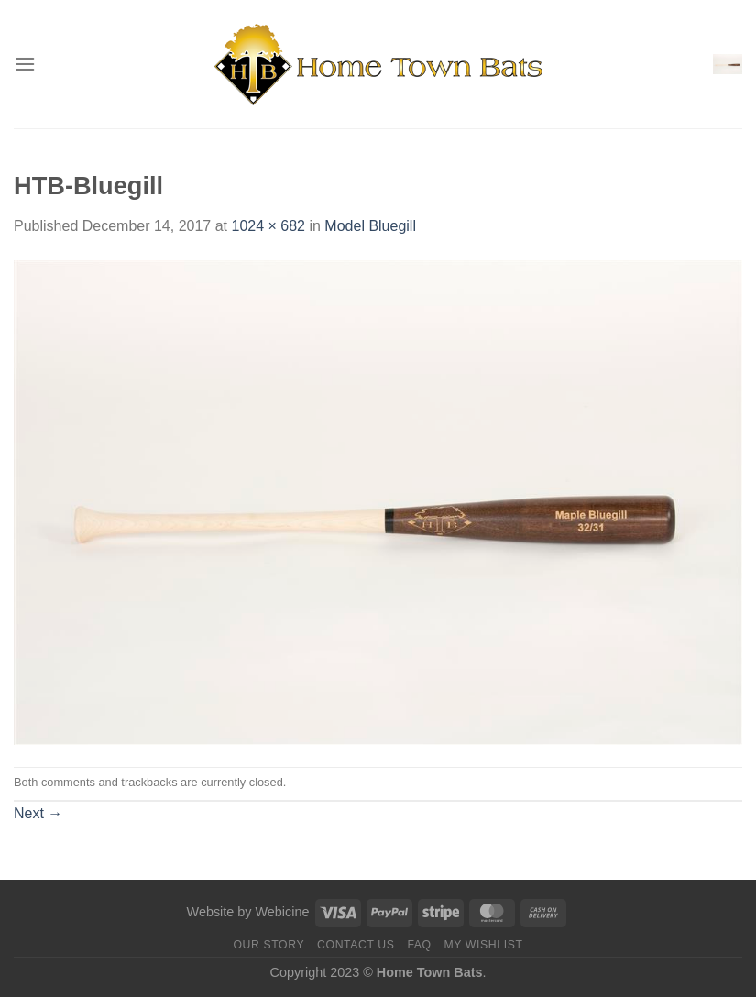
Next (38, 813)
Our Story (268, 944)
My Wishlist (483, 944)
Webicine (282, 911)
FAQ (419, 944)
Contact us (356, 944)
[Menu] (25, 63)
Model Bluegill (370, 226)
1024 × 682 (268, 226)
